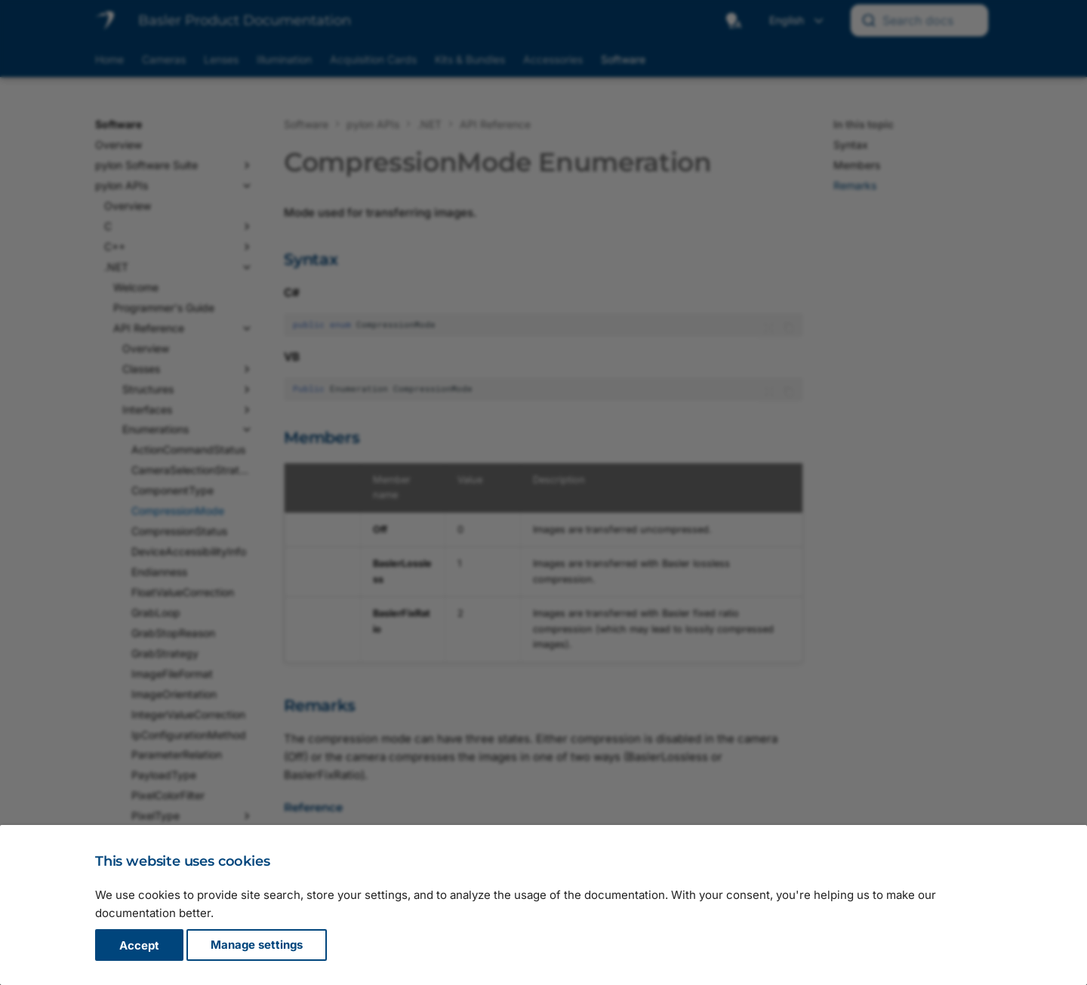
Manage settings (257, 945)
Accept (139, 945)
